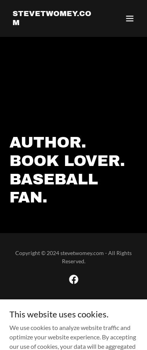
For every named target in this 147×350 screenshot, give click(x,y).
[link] (54, 22)
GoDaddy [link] (88, 307)
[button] (130, 18)
